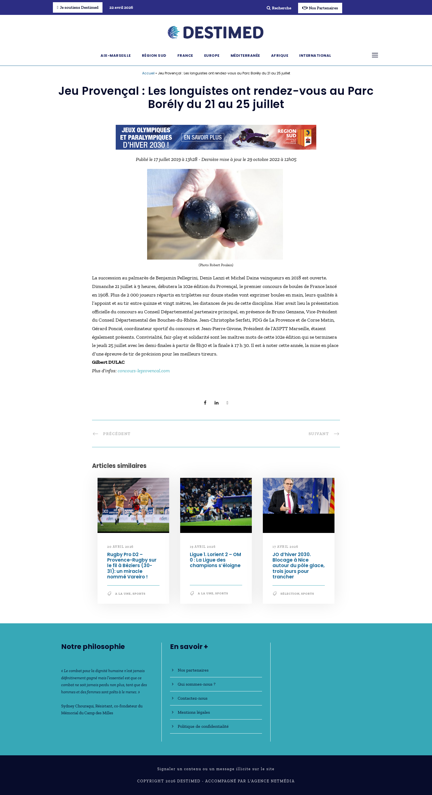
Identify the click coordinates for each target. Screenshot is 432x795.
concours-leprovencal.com (144, 371)
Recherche (279, 8)
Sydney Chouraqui (77, 706)
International (315, 55)
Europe (212, 55)
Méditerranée (245, 55)
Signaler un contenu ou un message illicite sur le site (216, 769)
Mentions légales (194, 712)
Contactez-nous (192, 698)
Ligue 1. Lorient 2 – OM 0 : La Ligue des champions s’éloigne (216, 560)
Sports (139, 593)
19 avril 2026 (203, 547)
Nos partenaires (193, 670)
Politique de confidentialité (203, 726)
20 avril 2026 (120, 547)
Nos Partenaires (320, 8)
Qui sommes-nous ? (196, 684)
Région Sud (154, 55)
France (185, 55)
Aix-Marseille (116, 55)
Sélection (289, 593)
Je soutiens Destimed (77, 7)
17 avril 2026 (285, 547)
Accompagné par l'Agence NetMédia (250, 781)
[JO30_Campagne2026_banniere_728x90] (216, 137)
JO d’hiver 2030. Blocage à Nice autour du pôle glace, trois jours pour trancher (298, 565)
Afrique (279, 55)
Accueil (148, 73)
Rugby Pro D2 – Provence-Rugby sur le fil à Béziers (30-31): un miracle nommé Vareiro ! (131, 565)
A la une (123, 593)
